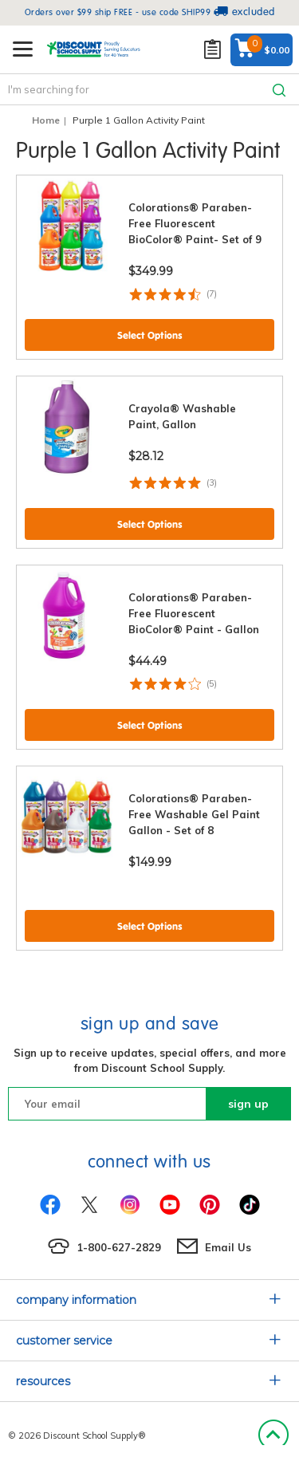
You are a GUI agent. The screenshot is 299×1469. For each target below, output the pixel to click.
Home (46, 120)
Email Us (228, 1247)
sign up (248, 1104)
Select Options (150, 335)
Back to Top (273, 1435)
